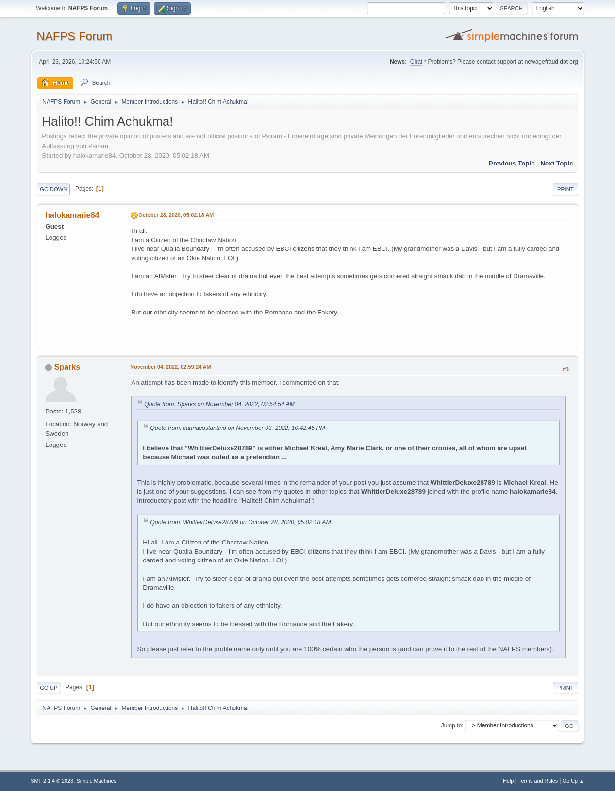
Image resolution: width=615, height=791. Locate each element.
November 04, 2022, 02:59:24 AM (170, 367)
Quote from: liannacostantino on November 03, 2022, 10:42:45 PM (237, 428)
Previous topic (512, 163)
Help (508, 781)
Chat (416, 61)
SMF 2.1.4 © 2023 (52, 781)
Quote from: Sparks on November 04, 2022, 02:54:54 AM (219, 404)
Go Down (53, 189)
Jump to (451, 725)
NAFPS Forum (74, 36)
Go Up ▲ (573, 781)
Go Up (48, 688)
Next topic (556, 163)
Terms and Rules (538, 781)
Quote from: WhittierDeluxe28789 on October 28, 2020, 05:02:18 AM (240, 522)
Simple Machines (96, 781)
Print (565, 189)
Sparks (67, 367)
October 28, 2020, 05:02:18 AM (176, 215)
